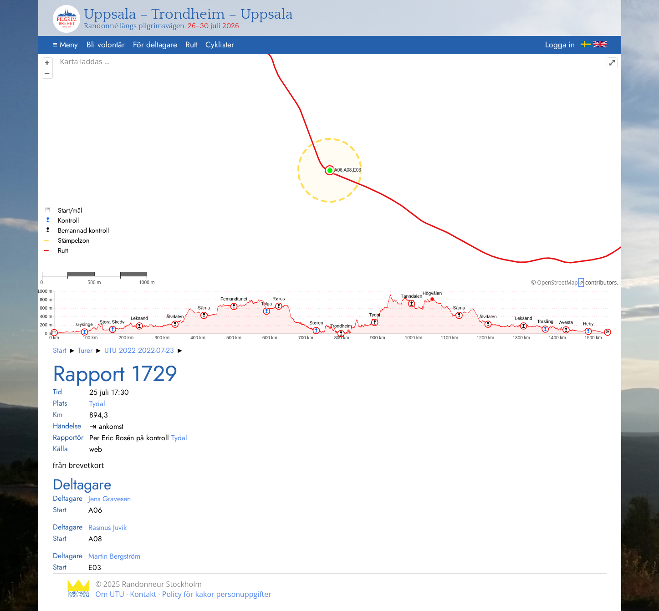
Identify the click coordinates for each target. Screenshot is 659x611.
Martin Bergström (114, 556)
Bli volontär (106, 45)
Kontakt (143, 594)
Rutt (191, 45)
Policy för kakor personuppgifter (216, 594)
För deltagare (155, 45)
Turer (85, 350)
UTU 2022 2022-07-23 (139, 350)
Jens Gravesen (109, 499)
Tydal (97, 403)
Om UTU (109, 594)
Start (59, 350)
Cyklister (219, 45)
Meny (64, 45)
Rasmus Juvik (107, 527)
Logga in (560, 45)
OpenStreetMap (557, 282)
